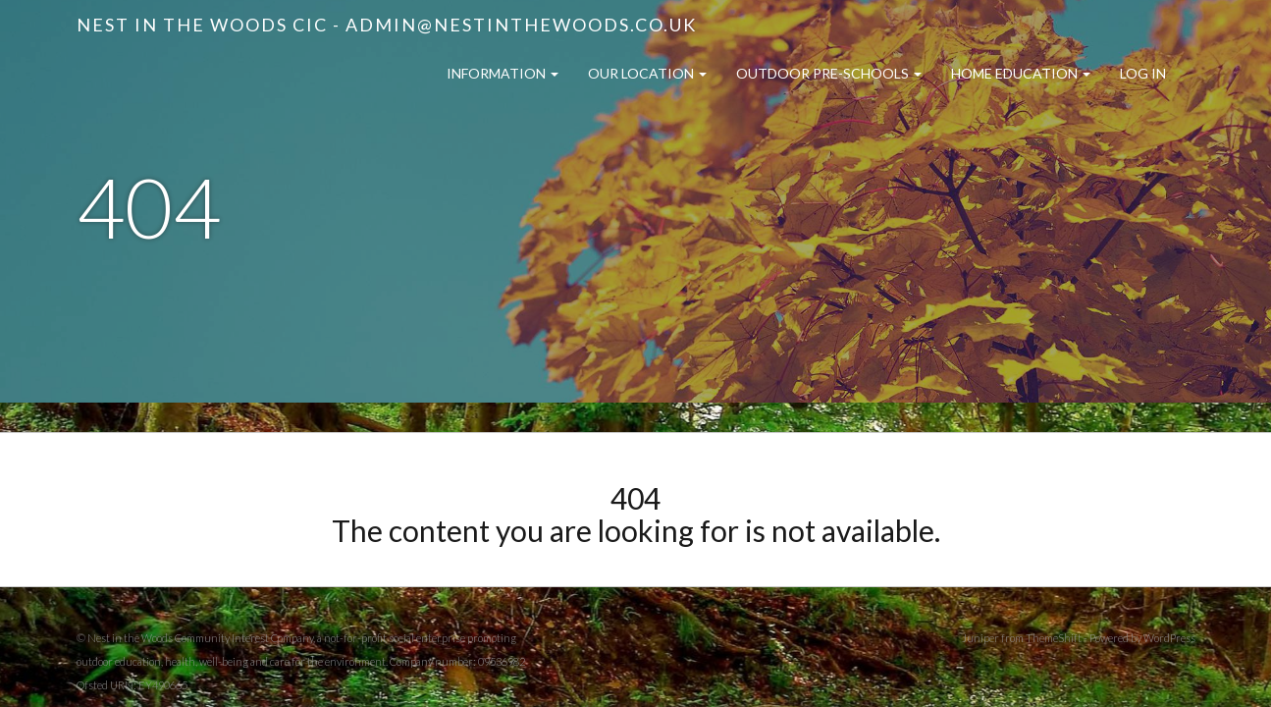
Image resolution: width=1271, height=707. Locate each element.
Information (502, 73)
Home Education (1020, 73)
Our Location (647, 73)
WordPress (1169, 637)
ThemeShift (1054, 637)
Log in (1143, 73)
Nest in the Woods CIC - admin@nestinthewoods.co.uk (387, 24)
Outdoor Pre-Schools (829, 73)
